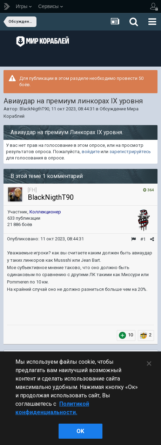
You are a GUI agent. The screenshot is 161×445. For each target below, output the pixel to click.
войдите (91, 151)
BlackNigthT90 (34, 108)
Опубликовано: (45, 238)
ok (80, 431)
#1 (143, 239)
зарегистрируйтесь (130, 151)
